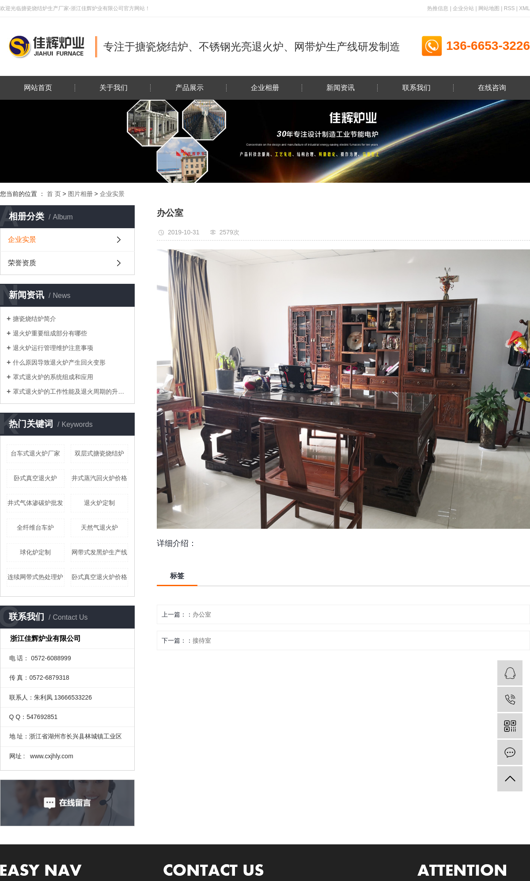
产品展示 (189, 87)
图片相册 (80, 193)
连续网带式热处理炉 (35, 576)
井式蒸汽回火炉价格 (99, 478)
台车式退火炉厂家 (35, 453)
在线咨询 (492, 87)
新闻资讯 (340, 87)
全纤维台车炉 (35, 527)
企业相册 (265, 87)
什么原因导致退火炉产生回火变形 (59, 362)
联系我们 (416, 87)
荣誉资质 (22, 263)
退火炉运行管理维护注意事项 (53, 347)
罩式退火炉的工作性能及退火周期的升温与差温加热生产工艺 (70, 391)
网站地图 (489, 8)
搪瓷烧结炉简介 (34, 318)
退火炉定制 (99, 502)
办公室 (202, 614)
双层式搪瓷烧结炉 (99, 453)
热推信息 (437, 8)
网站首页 (38, 87)
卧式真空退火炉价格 (99, 576)
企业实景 (112, 193)
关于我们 (113, 87)
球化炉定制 (35, 552)
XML (524, 8)
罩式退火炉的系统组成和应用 (53, 376)
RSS (509, 8)
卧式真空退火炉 (35, 478)
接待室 (202, 640)
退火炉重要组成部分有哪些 (50, 333)
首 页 (54, 193)
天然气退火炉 (99, 527)
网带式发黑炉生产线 (99, 552)
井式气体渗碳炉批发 (35, 502)
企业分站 (463, 8)
